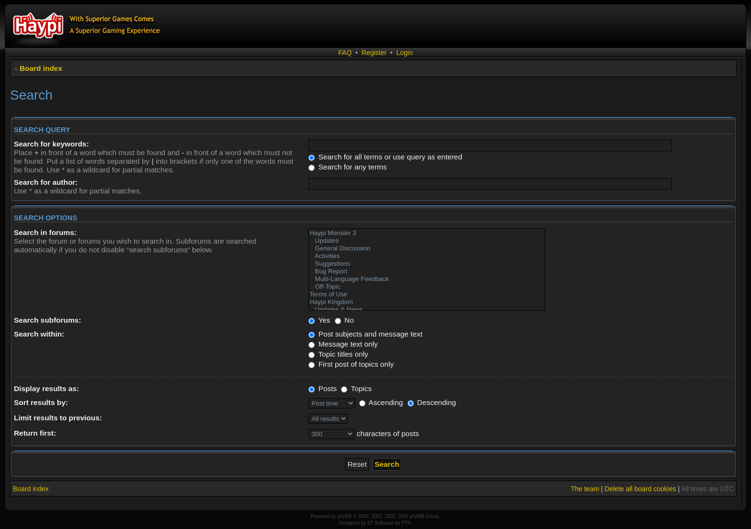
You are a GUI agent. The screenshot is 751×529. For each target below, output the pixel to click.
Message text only (342, 344)
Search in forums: (45, 232)
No (344, 320)
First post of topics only (351, 364)
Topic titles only (338, 354)
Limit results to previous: (58, 418)
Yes (319, 320)
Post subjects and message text (365, 334)
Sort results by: (41, 402)
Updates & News (426, 310)
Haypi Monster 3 (426, 233)
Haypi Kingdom (426, 302)
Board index (41, 68)
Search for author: (46, 182)
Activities (426, 256)
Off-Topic (426, 287)
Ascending (381, 402)
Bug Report (426, 271)
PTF (406, 523)
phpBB (344, 516)
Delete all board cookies (640, 489)
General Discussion (426, 248)
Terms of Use (426, 294)
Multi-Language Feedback (426, 279)
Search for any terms (347, 167)
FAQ (345, 52)
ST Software (380, 523)
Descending (432, 402)
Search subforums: (47, 320)
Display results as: (46, 388)
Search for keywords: (51, 144)
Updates (426, 241)
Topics (356, 388)
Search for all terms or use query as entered (385, 157)
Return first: (35, 433)
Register (374, 52)
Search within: (39, 334)
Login (404, 52)
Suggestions (426, 264)
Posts (322, 388)
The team (585, 489)
